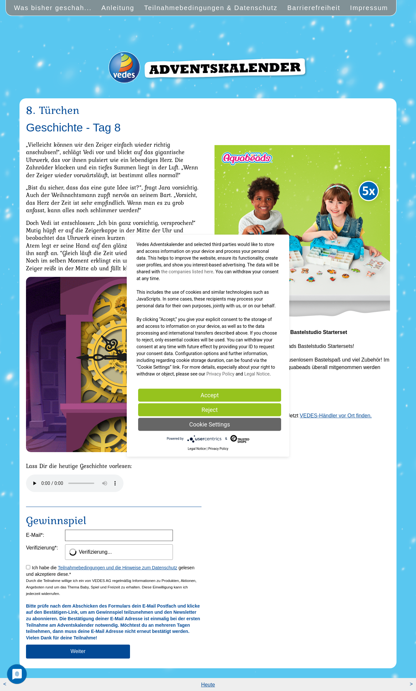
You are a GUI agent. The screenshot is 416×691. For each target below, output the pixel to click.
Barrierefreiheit (313, 7)
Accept (210, 394)
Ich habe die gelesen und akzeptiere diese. (113, 602)
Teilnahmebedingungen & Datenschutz (210, 7)
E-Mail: (35, 535)
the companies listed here (187, 271)
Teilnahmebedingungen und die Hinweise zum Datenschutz (117, 567)
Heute (208, 684)
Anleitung (117, 7)
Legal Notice (256, 373)
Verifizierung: (42, 547)
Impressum (369, 7)
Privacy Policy (220, 373)
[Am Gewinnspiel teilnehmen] (78, 651)
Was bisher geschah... (53, 7)
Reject (210, 409)
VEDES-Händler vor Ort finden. (335, 415)
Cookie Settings (209, 424)
